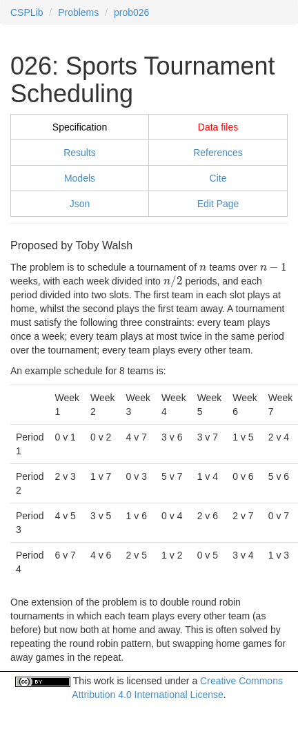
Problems (78, 12)
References (218, 152)
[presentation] (203, 267)
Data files (218, 127)
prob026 (131, 12)
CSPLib (26, 12)
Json (80, 203)
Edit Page (218, 203)
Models (79, 178)
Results (79, 152)
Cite (218, 178)
